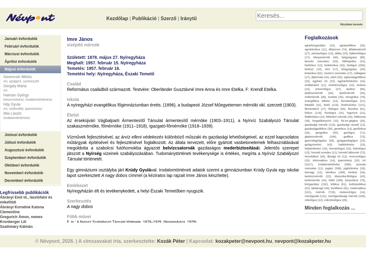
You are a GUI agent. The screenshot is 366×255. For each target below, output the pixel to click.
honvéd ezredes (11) (324, 152)
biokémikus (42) (335, 65)
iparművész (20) (348, 160)
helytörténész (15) (316, 148)
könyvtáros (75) (355, 180)
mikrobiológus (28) (335, 200)
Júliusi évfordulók (20, 142)
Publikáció (144, 18)
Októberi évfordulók (22, 165)
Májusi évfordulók (20, 69)
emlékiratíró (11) (315, 85)
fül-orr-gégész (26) (353, 120)
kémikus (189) (335, 172)
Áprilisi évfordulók (21, 61)
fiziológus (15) (334, 112)
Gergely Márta (15, 86)
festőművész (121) (353, 104)
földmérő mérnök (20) (339, 116)
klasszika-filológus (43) (350, 176)
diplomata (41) (320, 77)
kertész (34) (356, 172)
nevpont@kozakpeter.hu (303, 241)
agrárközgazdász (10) (320, 45)
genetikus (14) (343, 128)
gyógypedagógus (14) (351, 140)
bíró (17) (331, 69)
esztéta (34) (335, 97)
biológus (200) (356, 65)
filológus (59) (336, 108)
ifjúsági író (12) (337, 156)
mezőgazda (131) (315, 196)
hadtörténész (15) (352, 144)
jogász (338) (333, 168)
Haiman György (16, 95)
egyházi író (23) (324, 81)
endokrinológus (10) (341, 85)
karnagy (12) (313, 172)
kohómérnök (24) (315, 180)
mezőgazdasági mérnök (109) (346, 196)
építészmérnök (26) (319, 93)
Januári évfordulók (21, 39)
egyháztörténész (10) (351, 81)
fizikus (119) (313, 112)
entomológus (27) (328, 89)
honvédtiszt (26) (315, 156)
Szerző (169, 18)
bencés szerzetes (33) (321, 61)
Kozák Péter (171, 241)
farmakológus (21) (353, 100)
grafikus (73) (354, 136)
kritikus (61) (338, 184)
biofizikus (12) (313, 65)
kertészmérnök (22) (318, 176)
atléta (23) (341, 53)
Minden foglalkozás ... (330, 207)
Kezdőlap (117, 18)
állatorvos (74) (338, 49)
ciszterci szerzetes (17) (338, 73)
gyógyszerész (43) (318, 144)
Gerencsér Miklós (17, 77)
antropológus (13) (322, 53)
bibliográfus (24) (353, 61)
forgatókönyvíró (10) (325, 120)
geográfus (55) (326, 132)
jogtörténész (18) (354, 168)
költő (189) (336, 180)
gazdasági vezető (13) (351, 124)
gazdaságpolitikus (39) (318, 128)
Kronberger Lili (13, 222)
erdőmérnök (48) (315, 97)
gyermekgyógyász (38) (319, 140)
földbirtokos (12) (315, 116)
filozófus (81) (356, 108)
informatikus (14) (324, 160)
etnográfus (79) (355, 97)
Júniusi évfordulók (21, 135)
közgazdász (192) (316, 184)
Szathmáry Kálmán (16, 226)
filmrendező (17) (315, 108)
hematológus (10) (340, 148)
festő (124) (331, 104)
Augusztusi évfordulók (24, 150)
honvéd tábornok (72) (352, 152)
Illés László (12, 113)
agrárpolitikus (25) (352, 45)
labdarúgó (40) (320, 188)
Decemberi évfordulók (24, 180)
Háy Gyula (11, 104)
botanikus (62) (313, 73)
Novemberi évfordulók (24, 173)
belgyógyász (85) (353, 57)
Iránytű (189, 18)
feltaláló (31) (313, 104)
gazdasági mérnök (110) (320, 124)
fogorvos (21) (356, 112)
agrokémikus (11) (316, 49)
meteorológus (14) (352, 192)
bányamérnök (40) (325, 57)
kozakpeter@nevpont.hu (243, 241)
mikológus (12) (314, 200)
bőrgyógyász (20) (353, 69)
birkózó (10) (313, 69)
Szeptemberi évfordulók (25, 158)
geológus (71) (354, 132)
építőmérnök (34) (352, 93)
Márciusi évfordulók (22, 54)
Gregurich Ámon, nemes (21, 217)
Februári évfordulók (22, 46)
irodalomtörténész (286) (334, 164)
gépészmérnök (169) (320, 136)
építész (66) (355, 89)
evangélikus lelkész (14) (321, 100)
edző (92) (337, 77)
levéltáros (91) (340, 188)
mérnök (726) (325, 192)
